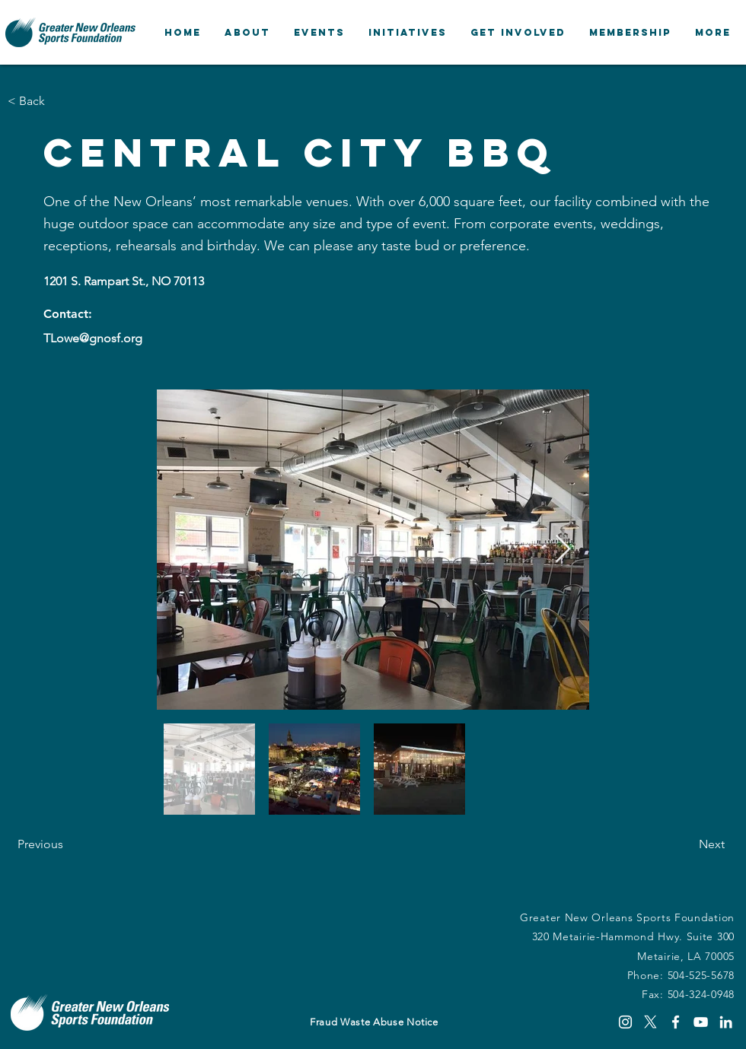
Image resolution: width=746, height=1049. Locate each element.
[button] (247, 32)
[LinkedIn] (726, 1022)
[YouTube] (700, 1022)
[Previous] (68, 844)
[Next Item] (563, 549)
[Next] (687, 844)
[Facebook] (675, 1022)
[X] (650, 1022)
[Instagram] (625, 1022)
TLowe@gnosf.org (92, 338)
